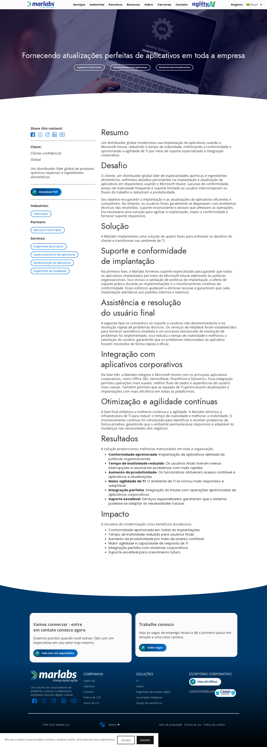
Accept (126, 740)
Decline (145, 740)
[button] (255, 4)
